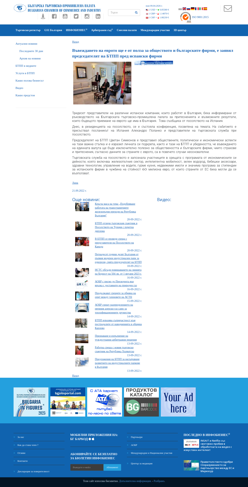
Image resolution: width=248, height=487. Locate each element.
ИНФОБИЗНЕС (76, 30)
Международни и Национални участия (149, 452)
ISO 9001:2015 (194, 17)
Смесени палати (127, 30)
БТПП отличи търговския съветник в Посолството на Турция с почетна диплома (116, 227)
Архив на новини (30, 58)
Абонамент (112, 467)
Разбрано (159, 481)
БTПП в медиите (26, 65)
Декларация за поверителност (31, 471)
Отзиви (19, 452)
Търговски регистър (28, 30)
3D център (180, 30)
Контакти (21, 460)
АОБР (132, 445)
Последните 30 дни (31, 51)
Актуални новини (26, 43)
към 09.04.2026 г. (154, 5)
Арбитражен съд (102, 30)
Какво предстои (25, 95)
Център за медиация (139, 463)
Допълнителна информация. (135, 481)
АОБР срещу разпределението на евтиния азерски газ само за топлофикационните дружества (114, 308)
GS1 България (53, 30)
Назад (75, 41)
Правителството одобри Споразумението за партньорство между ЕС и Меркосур (217, 466)
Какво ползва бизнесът (30, 80)
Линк (75, 182)
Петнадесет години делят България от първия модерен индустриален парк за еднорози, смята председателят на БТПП (118, 258)
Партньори (134, 437)
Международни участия (155, 30)
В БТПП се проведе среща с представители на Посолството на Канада (114, 242)
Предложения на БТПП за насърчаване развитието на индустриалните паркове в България (117, 363)
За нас (19, 437)
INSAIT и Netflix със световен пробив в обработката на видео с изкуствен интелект (208, 445)
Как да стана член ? (26, 445)
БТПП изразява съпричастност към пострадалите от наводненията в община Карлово (118, 324)
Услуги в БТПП (25, 73)
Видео (19, 87)
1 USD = (157, 9)
